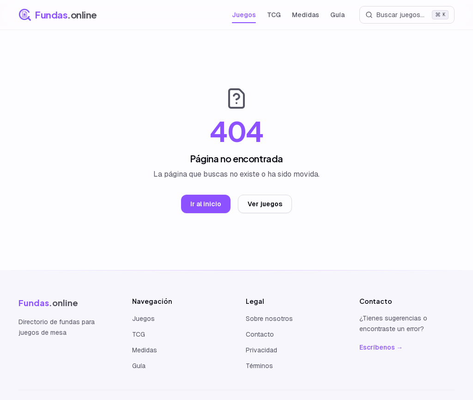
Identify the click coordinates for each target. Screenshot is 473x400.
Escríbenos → (381, 347)
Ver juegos (265, 204)
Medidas (305, 15)
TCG (274, 15)
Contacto (260, 334)
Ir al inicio (205, 204)
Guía (337, 15)
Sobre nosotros (269, 318)
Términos (259, 366)
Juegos (244, 15)
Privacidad (261, 350)
